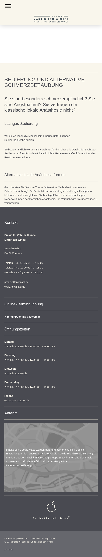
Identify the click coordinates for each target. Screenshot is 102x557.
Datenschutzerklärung (19, 465)
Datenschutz (23, 538)
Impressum (10, 538)
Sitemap (52, 538)
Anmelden (9, 549)
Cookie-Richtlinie (68, 453)
